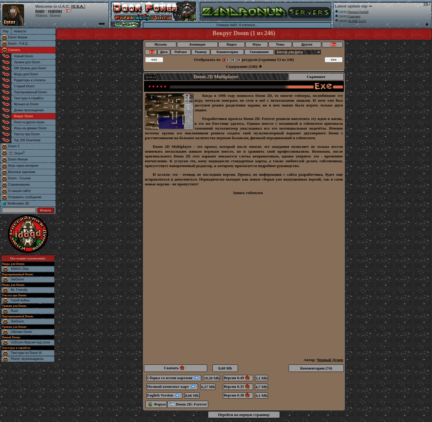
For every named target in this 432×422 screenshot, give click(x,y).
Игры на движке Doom (30, 128)
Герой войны (20, 300)
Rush (14, 311)
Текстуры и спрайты (29, 98)
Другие (307, 44)
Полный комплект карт (172, 386)
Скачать (14, 50)
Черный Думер (330, 360)
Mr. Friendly (19, 290)
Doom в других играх (29, 122)
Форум (157, 404)
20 (238, 59)
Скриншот (316, 76)
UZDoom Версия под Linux (30, 342)
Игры (257, 44)
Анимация (197, 44)
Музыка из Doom (26, 104)
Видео (231, 44)
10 (232, 59)
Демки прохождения (29, 110)
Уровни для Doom (27, 62)
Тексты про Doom (27, 134)
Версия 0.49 (238, 378)
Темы (280, 44)
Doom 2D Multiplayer (216, 76)
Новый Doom (23, 56)
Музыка (160, 44)
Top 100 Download (27, 140)
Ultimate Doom (21, 332)
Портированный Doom (30, 92)
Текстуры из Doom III (26, 353)
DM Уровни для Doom (30, 68)
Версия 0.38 (238, 395)
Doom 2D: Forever (188, 404)
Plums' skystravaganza (27, 359)
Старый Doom (24, 86)
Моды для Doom (26, 74)
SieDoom (17, 279)
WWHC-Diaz (20, 269)
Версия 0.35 (238, 386)
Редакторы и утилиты (30, 80)
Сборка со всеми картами (174, 378)
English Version (164, 395)
